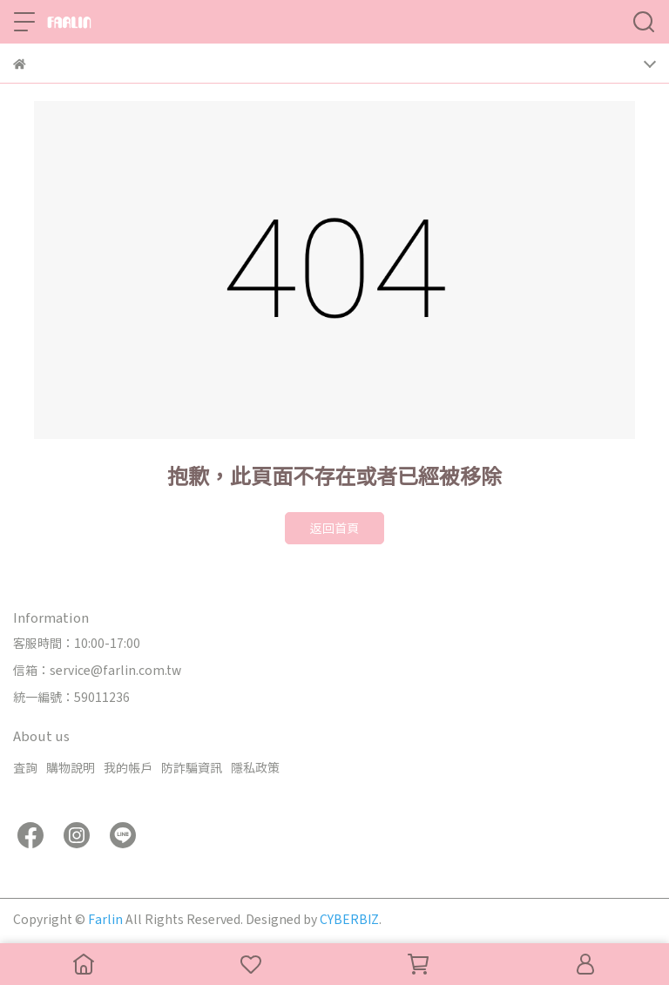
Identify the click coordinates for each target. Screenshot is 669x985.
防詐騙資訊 (191, 767)
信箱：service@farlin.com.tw (97, 669)
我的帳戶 (128, 767)
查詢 (25, 767)
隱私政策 (255, 767)
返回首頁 (334, 527)
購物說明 (70, 767)
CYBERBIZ (349, 919)
